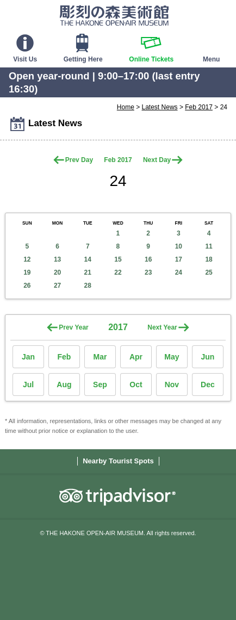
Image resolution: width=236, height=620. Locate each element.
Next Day (157, 160)
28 (87, 285)
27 (57, 285)
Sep (100, 384)
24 (178, 272)
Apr (135, 356)
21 (87, 272)
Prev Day (79, 160)
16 (148, 259)
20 (57, 272)
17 (178, 259)
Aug (64, 384)
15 (117, 259)
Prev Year (74, 327)
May (171, 356)
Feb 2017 (199, 107)
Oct (135, 384)
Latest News (160, 107)
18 (208, 259)
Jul (28, 384)
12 (26, 259)
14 (87, 259)
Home (125, 107)
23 (148, 272)
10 (178, 246)
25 (208, 272)
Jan (28, 356)
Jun (207, 356)
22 (117, 272)
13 (57, 259)
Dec (208, 384)
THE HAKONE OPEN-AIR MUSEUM (114, 15)
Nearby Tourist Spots (118, 461)
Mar (100, 356)
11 (208, 246)
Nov (172, 384)
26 (26, 285)
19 (26, 272)
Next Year (162, 327)
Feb (64, 356)
